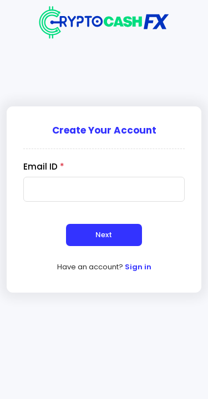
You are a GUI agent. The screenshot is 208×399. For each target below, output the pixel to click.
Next (103, 234)
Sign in (138, 267)
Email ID (43, 166)
